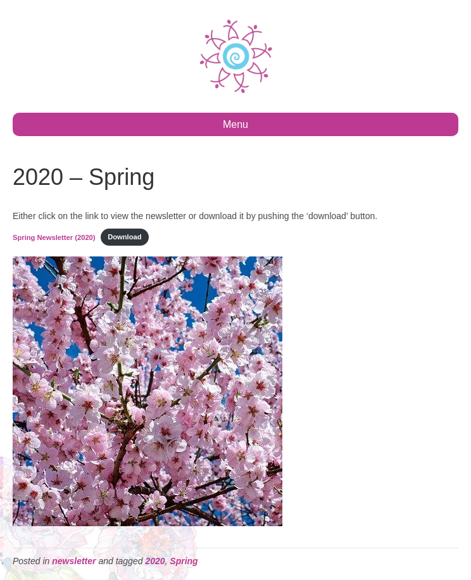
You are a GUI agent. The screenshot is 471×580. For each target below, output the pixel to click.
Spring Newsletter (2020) (54, 237)
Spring (184, 561)
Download (124, 237)
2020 (155, 561)
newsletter (74, 561)
